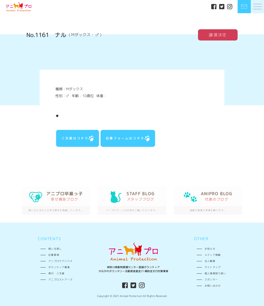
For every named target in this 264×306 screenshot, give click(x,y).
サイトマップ (213, 267)
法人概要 (210, 261)
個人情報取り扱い (215, 273)
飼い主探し (55, 248)
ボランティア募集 (59, 267)
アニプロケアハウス (60, 261)
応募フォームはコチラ (128, 138)
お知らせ (210, 248)
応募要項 (53, 254)
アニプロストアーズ (60, 279)
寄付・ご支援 (56, 273)
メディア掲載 (213, 254)
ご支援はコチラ (77, 138)
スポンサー (211, 279)
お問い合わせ (213, 285)
